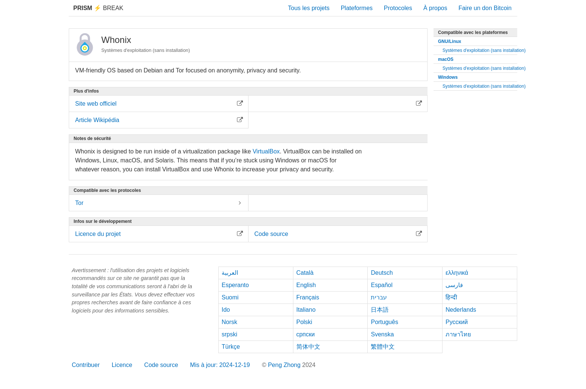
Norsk (229, 322)
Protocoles (398, 8)
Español (381, 285)
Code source (161, 365)
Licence (122, 365)
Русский (456, 322)
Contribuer (86, 365)
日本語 (380, 309)
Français (307, 297)
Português (384, 322)
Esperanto (235, 285)
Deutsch (382, 273)
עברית (379, 297)
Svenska (382, 334)
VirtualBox (266, 151)
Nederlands (460, 309)
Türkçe (231, 346)
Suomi (230, 297)
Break (98, 8)
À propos (435, 8)
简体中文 (308, 346)
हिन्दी (451, 297)
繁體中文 (383, 346)
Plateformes (357, 8)
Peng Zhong (285, 365)
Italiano (306, 309)
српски (305, 334)
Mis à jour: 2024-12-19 (220, 365)
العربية (230, 273)
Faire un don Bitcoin (485, 8)
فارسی (454, 285)
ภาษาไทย (458, 334)
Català (305, 273)
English (306, 285)
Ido (226, 309)
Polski (304, 322)
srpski (229, 334)
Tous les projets (309, 8)
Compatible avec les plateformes (473, 32)
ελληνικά (456, 273)
